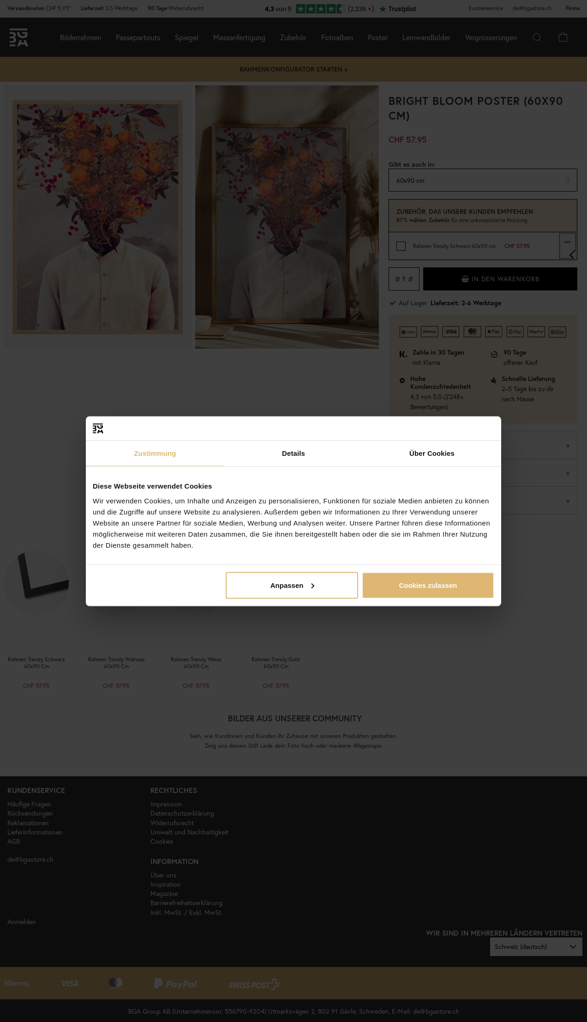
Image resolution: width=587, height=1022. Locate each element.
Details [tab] (293, 453)
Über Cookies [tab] (432, 453)
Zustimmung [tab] (155, 453)
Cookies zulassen (428, 585)
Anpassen (292, 585)
